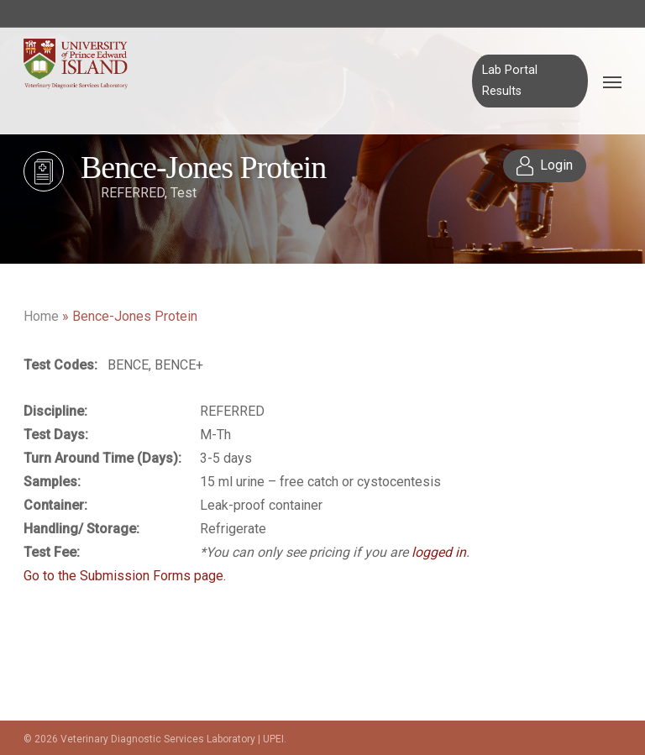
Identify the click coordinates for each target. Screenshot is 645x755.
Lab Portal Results (510, 80)
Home (41, 316)
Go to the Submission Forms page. (125, 576)
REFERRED (133, 193)
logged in (439, 552)
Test (183, 193)
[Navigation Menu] (612, 81)
